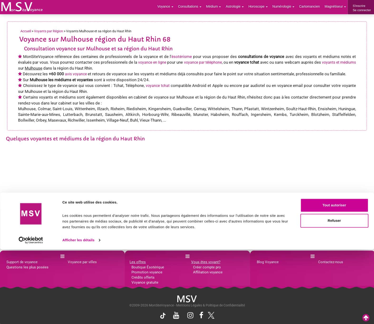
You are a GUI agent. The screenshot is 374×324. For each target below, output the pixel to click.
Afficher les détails (78, 315)
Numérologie (287, 7)
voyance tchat (158, 85)
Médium (220, 7)
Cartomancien (311, 7)
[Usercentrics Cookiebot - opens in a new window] (31, 314)
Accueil (25, 31)
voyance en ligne (152, 62)
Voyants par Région (48, 31)
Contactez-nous (330, 262)
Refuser (334, 295)
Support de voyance (22, 262)
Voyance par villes (82, 262)
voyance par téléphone (203, 62)
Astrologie (240, 7)
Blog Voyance (268, 262)
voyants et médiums (339, 62)
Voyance (174, 7)
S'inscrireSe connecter (362, 8)
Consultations (198, 7)
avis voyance (76, 74)
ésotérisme (181, 56)
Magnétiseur (336, 7)
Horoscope (263, 7)
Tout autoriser (334, 280)
